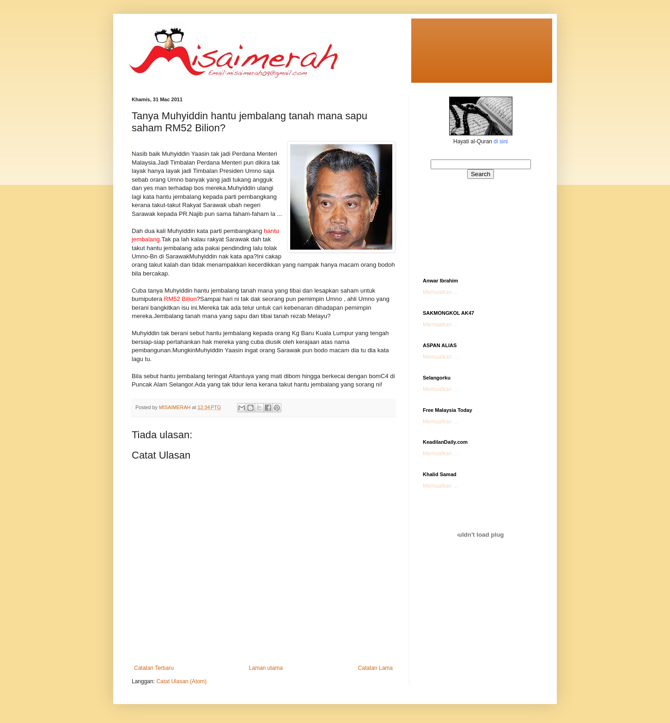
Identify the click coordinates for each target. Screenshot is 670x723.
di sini (500, 141)
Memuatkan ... (440, 292)
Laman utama (266, 668)
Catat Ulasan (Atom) (181, 681)
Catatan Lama (375, 668)
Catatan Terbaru (154, 668)
